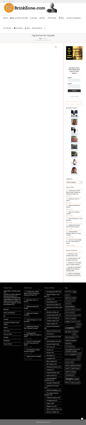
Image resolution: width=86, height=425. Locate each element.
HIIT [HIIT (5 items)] (77, 336)
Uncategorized (51, 400)
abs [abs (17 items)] (74, 292)
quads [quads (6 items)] (73, 359)
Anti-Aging (33, 18)
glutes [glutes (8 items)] (74, 334)
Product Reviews (52, 372)
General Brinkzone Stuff (54, 336)
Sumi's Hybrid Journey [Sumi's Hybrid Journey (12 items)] (73, 365)
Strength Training (52, 383)
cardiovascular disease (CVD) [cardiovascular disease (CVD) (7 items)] (72, 315)
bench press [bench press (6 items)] (68, 303)
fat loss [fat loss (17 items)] (68, 332)
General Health (51, 344)
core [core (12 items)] (73, 321)
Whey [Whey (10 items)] (67, 382)
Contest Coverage (52, 318)
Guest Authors (18, 28)
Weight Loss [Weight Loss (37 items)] (72, 379)
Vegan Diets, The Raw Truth (12, 291)
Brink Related (52, 18)
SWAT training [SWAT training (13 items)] (70, 372)
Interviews (50, 355)
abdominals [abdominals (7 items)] (68, 291)
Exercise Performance (53, 326)
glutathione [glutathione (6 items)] (75, 331)
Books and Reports (37, 28)
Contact (6, 319)
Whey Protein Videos (53, 409)
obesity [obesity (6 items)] (79, 354)
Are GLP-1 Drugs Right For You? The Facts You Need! (73, 241)
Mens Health (50, 361)
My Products (50, 364)
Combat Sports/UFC (53, 315)
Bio (4, 316)
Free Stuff (6, 331)
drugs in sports (51, 323)
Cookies (6, 337)
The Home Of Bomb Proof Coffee (11, 323)
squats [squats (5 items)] (78, 359)
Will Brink (70, 254)
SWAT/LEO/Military (52, 390)
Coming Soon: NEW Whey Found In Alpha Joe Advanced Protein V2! (73, 192)
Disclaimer (7, 340)
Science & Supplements (74, 18)
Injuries (49, 352)
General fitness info (52, 341)
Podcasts (49, 370)
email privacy (76, 96)
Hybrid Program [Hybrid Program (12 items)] (70, 340)
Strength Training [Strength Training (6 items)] (69, 362)
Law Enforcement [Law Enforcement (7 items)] (69, 346)
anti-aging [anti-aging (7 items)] (67, 300)
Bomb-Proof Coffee (52, 305)
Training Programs (52, 397)
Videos (27, 28)
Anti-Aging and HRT (52, 291)
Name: (70, 77)
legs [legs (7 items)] (66, 354)
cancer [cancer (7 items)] (78, 309)
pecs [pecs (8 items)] (79, 357)
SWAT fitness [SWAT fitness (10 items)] (75, 368)
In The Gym (8, 28)
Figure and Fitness (52, 331)
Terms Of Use (8, 344)
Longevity (49, 358)
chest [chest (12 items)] (67, 318)
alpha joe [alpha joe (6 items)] (67, 295)
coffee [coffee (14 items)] (67, 322)
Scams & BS (50, 375)
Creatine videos (51, 320)
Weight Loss (50, 406)
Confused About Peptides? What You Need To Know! (73, 233)
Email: (70, 83)
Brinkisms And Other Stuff (54, 307)
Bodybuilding (50, 302)
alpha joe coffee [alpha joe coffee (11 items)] (70, 298)
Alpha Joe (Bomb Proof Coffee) (19, 18)
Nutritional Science (52, 367)
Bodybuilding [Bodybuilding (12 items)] (69, 306)
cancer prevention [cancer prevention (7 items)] (69, 312)
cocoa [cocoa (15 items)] (73, 318)
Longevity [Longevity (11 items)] (72, 354)
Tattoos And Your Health (11, 301)
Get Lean (49, 347)
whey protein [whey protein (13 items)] (75, 383)
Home (6, 18)
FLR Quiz (49, 334)
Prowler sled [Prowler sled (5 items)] (67, 359)
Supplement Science (53, 386)
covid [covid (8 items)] (78, 321)
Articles (42, 18)
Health (61, 18)
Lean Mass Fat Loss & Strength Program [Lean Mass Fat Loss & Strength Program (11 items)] (72, 350)
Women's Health (51, 412)
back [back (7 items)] (73, 300)
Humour (49, 350)
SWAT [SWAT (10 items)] (67, 368)
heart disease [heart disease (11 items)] (69, 337)
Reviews (6, 309)
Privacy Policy (8, 334)
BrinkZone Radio (52, 312)
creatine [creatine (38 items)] (69, 327)
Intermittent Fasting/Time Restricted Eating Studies (73, 269)
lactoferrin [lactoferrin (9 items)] (68, 343)
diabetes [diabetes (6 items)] (78, 327)
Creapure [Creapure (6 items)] (79, 324)
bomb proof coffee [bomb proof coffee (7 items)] (69, 309)
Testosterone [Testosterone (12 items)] (69, 375)
